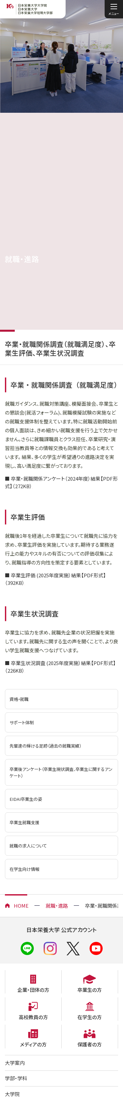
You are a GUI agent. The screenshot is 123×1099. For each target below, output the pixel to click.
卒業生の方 (89, 990)
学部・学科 (16, 1079)
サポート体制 (22, 723)
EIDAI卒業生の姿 (26, 800)
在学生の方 (89, 1018)
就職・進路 (57, 906)
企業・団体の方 (33, 990)
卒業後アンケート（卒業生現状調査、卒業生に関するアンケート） (57, 773)
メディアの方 (33, 1045)
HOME (21, 906)
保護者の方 (89, 1045)
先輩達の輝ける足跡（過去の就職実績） (45, 747)
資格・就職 (19, 700)
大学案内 (15, 1063)
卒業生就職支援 (24, 823)
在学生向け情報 (24, 870)
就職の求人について (28, 847)
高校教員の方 (33, 1018)
